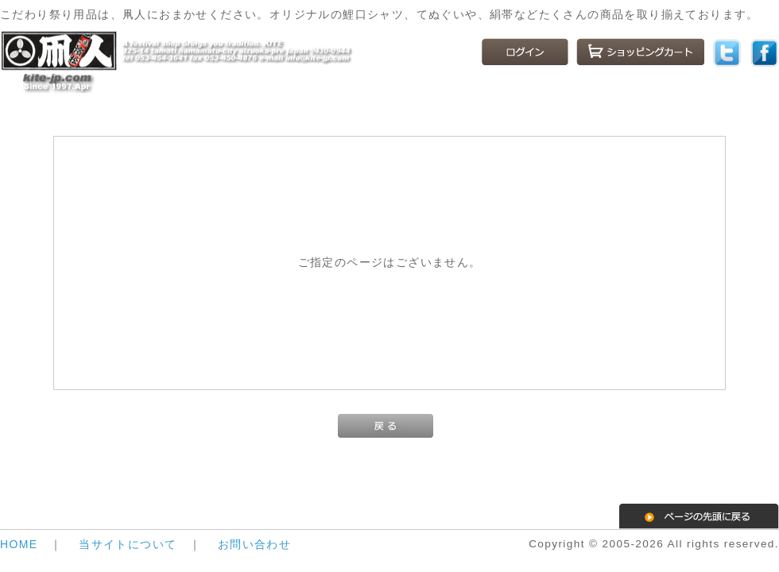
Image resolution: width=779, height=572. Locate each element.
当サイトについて (127, 544)
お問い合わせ (254, 544)
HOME (19, 544)
